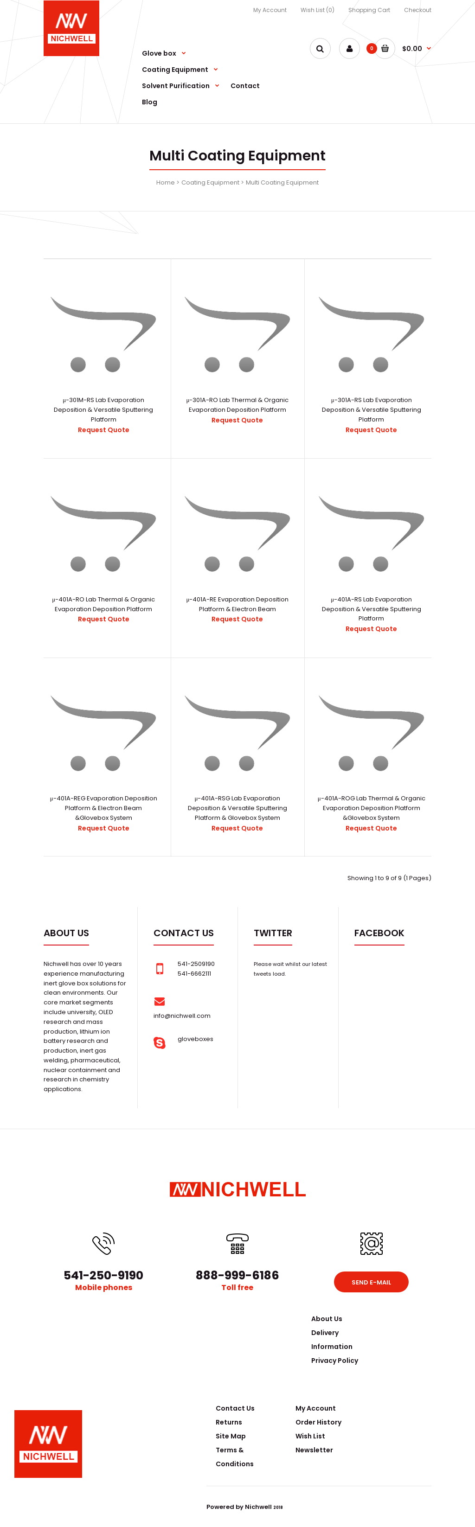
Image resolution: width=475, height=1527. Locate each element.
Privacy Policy (334, 1360)
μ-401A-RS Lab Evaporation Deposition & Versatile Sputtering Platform (371, 609)
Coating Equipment (210, 182)
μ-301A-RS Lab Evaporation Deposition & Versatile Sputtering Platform (371, 410)
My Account (270, 10)
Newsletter (314, 1450)
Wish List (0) (317, 10)
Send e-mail (371, 1282)
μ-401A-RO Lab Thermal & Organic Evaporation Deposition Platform (103, 604)
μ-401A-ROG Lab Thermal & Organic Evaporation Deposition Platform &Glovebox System (371, 808)
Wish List (310, 1436)
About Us (326, 1318)
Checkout (417, 10)
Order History (318, 1422)
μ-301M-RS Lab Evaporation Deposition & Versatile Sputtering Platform (103, 410)
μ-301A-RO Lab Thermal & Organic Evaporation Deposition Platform (237, 405)
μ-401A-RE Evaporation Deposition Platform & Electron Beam (237, 604)
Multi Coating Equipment (282, 182)
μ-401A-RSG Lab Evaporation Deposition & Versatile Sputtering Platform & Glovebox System (237, 808)
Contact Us (235, 1408)
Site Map (231, 1436)
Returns (229, 1422)
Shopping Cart (369, 10)
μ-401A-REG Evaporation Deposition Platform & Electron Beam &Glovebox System (103, 808)
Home (165, 182)
